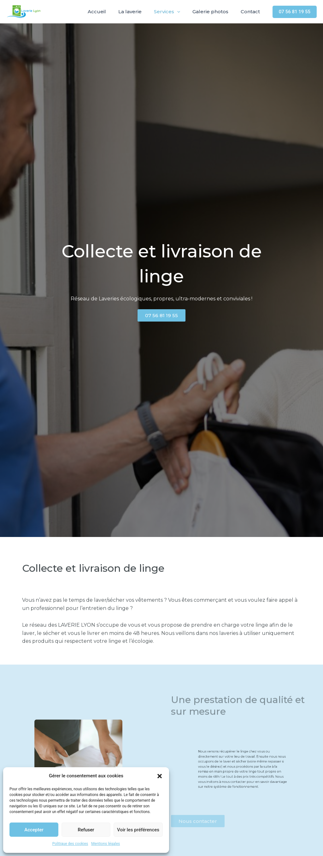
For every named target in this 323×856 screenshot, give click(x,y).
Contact (251, 12)
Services (174, 11)
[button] (159, 776)
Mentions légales (105, 843)
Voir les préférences (138, 830)
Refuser (86, 830)
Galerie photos (215, 12)
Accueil (110, 12)
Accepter (33, 830)
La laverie (140, 12)
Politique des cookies (70, 843)
